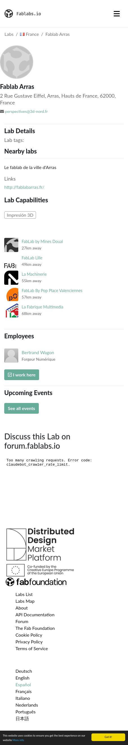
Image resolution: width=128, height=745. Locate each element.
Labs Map (25, 601)
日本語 (22, 718)
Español (23, 684)
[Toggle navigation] (116, 13)
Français (23, 691)
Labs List (24, 594)
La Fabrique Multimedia (42, 306)
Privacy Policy (29, 641)
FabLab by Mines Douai (42, 241)
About (21, 607)
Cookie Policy (28, 634)
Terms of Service (31, 648)
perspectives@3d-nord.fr (26, 111)
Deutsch (23, 671)
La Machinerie (34, 274)
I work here (21, 374)
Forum (21, 621)
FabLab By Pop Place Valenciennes (52, 290)
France (29, 34)
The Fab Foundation (35, 628)
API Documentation (35, 614)
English (22, 677)
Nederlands (26, 704)
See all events (21, 408)
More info (18, 740)
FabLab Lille (32, 257)
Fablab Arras (58, 34)
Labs (9, 34)
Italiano (22, 698)
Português (25, 711)
